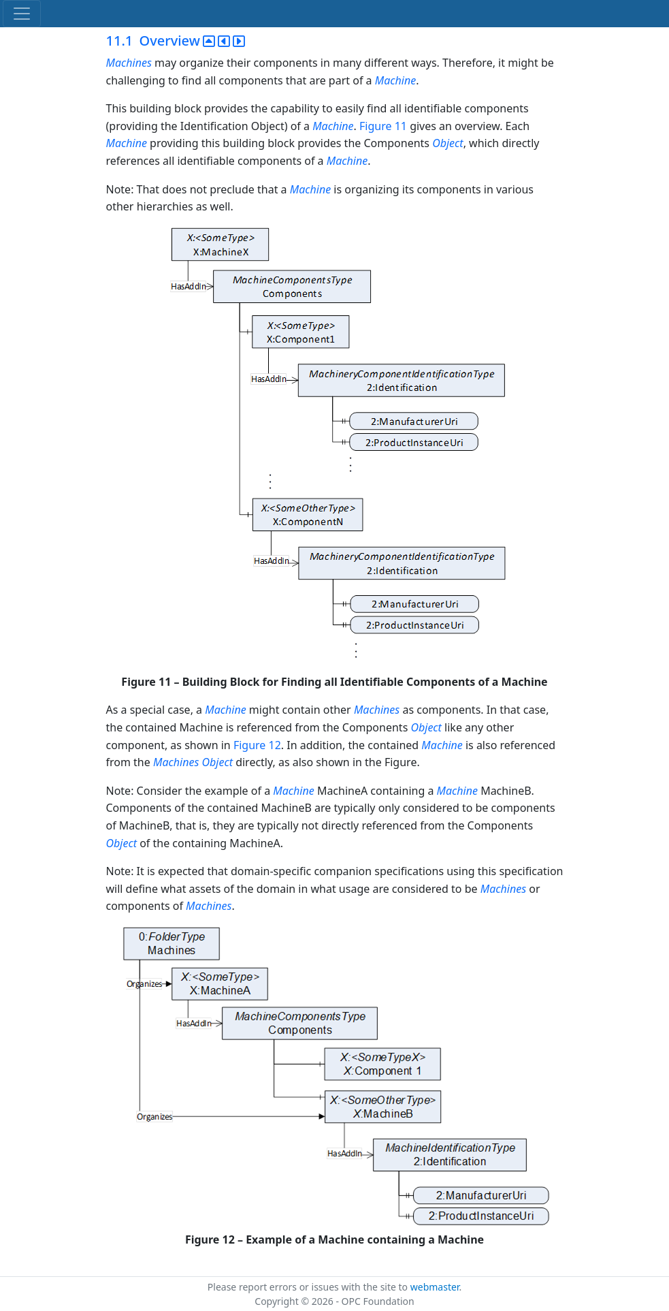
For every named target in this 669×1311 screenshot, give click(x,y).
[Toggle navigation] (22, 13)
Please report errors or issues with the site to (309, 1286)
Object (447, 143)
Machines (129, 62)
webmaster (434, 1286)
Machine (395, 80)
